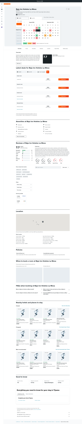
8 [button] (45, 30)
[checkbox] (21, 197)
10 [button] (24, 32)
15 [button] (36, 32)
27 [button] (31, 37)
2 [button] (39, 27)
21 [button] (34, 35)
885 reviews (22, 14)
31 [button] (24, 40)
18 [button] (26, 35)
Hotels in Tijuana (37, 400)
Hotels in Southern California (50, 421)
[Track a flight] (1, 19)
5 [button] (55, 27)
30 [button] (39, 37)
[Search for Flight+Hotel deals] (1, 14)
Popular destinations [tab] (29, 393)
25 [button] (26, 37)
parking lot (23, 174)
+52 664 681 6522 (19, 13)
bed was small (25, 176)
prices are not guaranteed (37, 409)
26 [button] (29, 37)
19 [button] (29, 35)
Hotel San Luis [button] (45, 340)
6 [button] (31, 30)
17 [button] (50, 32)
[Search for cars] (1, 11)
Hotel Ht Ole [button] (32, 319)
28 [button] (34, 37)
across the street (19, 176)
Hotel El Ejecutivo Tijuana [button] (47, 319)
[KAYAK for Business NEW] (1, 21)
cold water (18, 178)
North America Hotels (27, 421)
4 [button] (26, 30)
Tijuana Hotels (58, 421)
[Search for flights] (1, 7)
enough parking (29, 174)
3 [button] (50, 27)
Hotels (22, 421)
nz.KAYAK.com (18, 421)
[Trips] (1, 24)
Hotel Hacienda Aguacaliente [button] (62, 363)
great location (24, 169)
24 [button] (24, 37)
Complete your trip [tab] (21, 393)
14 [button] (34, 32)
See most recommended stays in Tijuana (63, 349)
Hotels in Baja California (41, 421)
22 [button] (36, 35)
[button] (81, 1)
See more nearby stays (66, 305)
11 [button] (26, 32)
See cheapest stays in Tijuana (64, 327)
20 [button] (31, 35)
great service (18, 174)
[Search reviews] (49, 167)
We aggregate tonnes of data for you (43, 414)
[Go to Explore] (1, 17)
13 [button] (31, 32)
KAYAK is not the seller (43, 412)
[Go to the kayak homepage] (7, 4)
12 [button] (29, 32)
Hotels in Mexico (34, 421)
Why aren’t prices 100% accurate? (43, 416)
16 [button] (39, 32)
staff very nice (18, 169)
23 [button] (39, 35)
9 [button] (39, 30)
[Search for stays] (1, 9)
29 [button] (36, 37)
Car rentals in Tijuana (21, 400)
